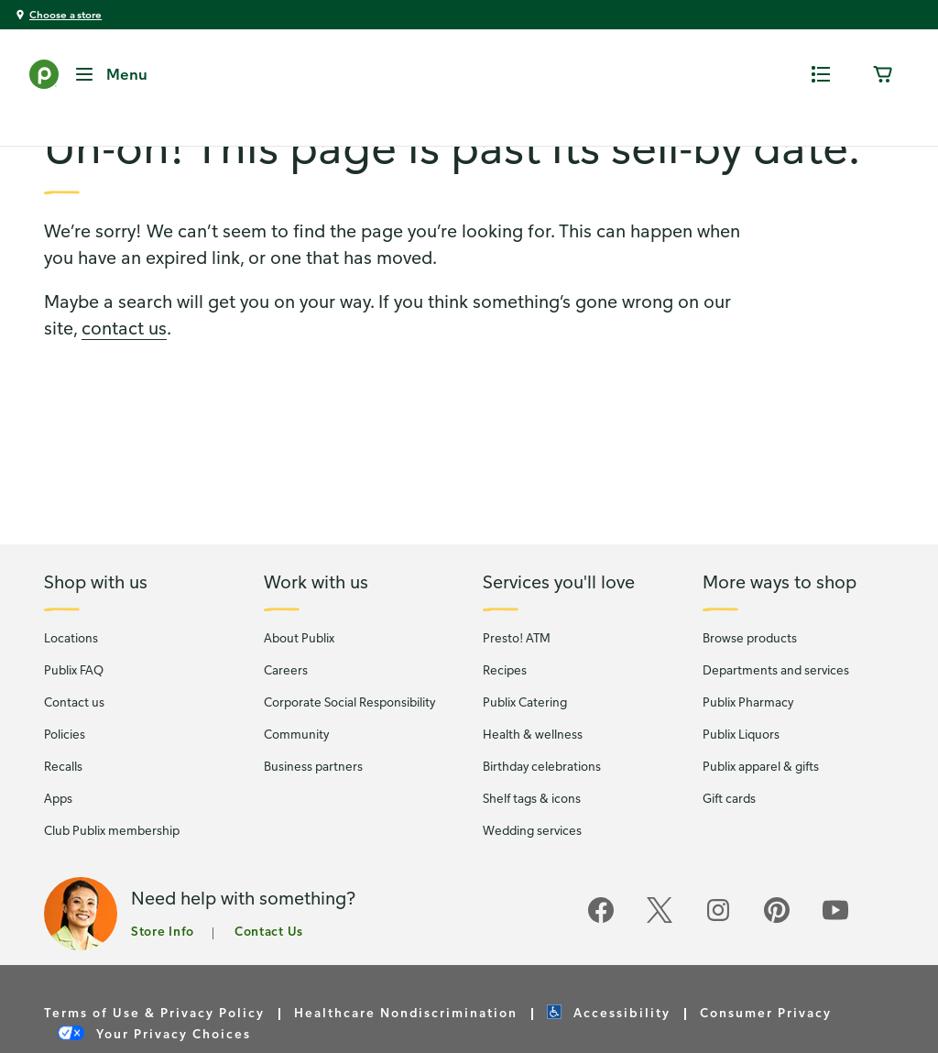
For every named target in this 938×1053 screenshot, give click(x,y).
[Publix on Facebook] (601, 954)
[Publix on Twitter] (659, 954)
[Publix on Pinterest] (776, 954)
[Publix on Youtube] (835, 954)
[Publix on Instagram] (718, 954)
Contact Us (268, 965)
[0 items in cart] (883, 74)
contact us (124, 362)
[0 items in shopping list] (820, 74)
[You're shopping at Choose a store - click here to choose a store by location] (58, 15)
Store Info (162, 965)
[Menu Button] (110, 74)
